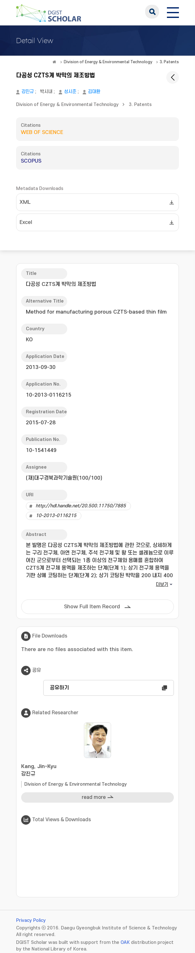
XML (25, 202)
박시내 (46, 91)
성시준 (70, 91)
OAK (125, 942)
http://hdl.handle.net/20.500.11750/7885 (81, 506)
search (152, 12)
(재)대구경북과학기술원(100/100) (64, 478)
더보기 (162, 584)
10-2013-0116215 (56, 515)
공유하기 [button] (59, 688)
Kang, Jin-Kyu (97, 771)
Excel (26, 222)
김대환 (94, 91)
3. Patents (169, 62)
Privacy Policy (31, 920)
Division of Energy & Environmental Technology (108, 62)
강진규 (27, 91)
